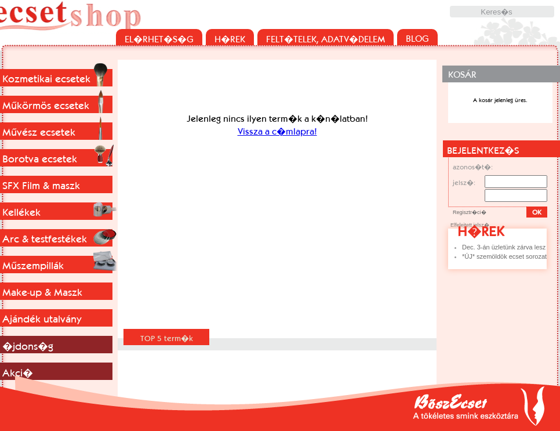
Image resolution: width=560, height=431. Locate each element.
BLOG (417, 38)
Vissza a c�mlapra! (277, 131)
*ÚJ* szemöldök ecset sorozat (504, 256)
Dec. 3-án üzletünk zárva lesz (504, 247)
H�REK (229, 39)
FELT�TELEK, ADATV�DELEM (325, 39)
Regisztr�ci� (469, 212)
